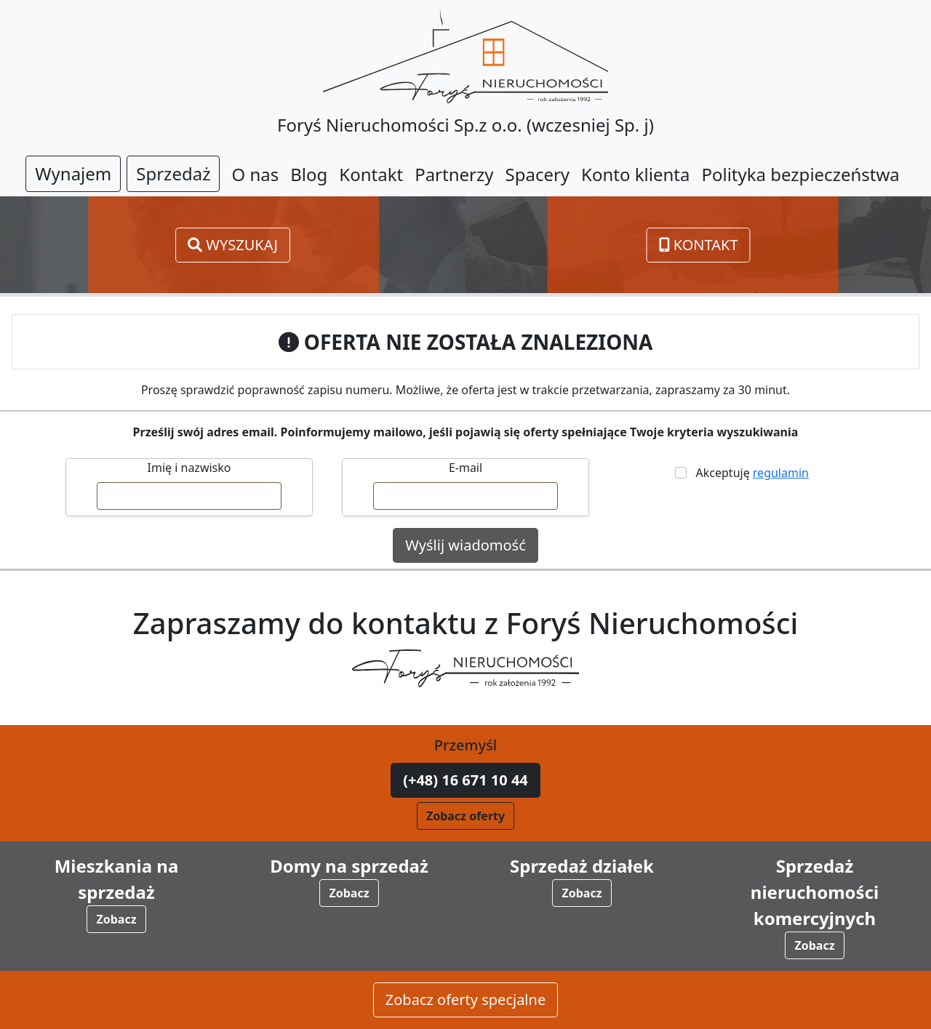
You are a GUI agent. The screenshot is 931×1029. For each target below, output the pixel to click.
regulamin (781, 473)
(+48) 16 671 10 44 (465, 780)
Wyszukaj (233, 245)
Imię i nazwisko (189, 468)
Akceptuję (749, 473)
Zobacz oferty (465, 816)
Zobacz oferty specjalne (465, 1000)
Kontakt (698, 245)
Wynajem (73, 173)
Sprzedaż (173, 173)
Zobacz (116, 919)
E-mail (465, 468)
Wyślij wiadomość (465, 545)
